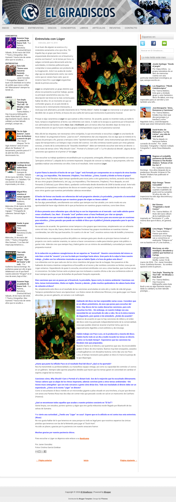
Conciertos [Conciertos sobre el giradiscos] (68, 28)
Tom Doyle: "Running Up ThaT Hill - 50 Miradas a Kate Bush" (23, 104)
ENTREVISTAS (11, 63)
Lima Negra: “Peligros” (162, 229)
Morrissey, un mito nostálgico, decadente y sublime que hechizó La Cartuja (162, 251)
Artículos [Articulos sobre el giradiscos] (98, 28)
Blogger (107, 492)
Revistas (114, 28)
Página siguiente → (128, 460)
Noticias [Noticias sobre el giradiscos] (18, 28)
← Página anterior (44, 460)
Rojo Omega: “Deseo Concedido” (161, 183)
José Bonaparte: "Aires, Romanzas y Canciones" (162, 109)
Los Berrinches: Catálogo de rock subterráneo (24, 165)
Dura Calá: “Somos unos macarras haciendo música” (22, 70)
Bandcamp (84, 438)
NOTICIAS (9, 129)
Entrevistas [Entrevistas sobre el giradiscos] (36, 28)
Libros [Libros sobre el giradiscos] (84, 28)
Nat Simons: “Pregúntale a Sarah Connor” (161, 206)
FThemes (104, 499)
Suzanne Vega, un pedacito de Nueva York (23, 40)
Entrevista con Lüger (50, 38)
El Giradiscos (86, 492)
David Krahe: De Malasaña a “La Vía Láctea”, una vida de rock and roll (161, 133)
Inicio (5, 28)
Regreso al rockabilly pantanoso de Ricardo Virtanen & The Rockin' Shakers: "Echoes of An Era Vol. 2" (162, 160)
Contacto (131, 28)
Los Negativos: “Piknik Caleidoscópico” (162, 87)
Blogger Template (85, 499)
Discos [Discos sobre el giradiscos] (52, 28)
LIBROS (8, 97)
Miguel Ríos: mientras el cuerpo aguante (23, 194)
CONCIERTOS (11, 36)
